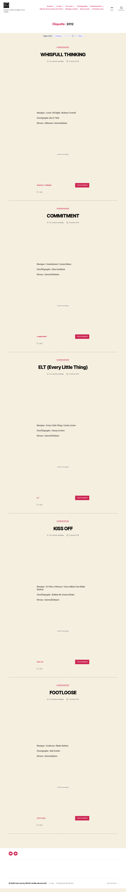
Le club (58, 8)
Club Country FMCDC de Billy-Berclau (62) (31, 887)
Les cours (69, 8)
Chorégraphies (82, 8)
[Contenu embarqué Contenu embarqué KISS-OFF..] (63, 634)
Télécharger (82, 188)
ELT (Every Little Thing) (63, 370)
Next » (80, 39)
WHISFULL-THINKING (45, 188)
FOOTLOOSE (63, 695)
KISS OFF (63, 531)
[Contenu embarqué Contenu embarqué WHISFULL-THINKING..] (63, 157)
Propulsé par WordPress (66, 887)
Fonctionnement (96, 8)
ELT (38, 501)
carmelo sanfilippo (58, 64)
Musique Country (71, 10)
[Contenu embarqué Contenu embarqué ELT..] (63, 470)
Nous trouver (85, 10)
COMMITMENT (63, 218)
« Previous (58, 39)
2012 (41, 195)
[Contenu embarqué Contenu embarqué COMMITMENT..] (63, 309)
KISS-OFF (40, 665)
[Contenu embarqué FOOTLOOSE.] (63, 791)
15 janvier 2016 (74, 64)
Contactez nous (97, 10)
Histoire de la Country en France (51, 10)
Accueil (49, 8)
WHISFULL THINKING (63, 57)
